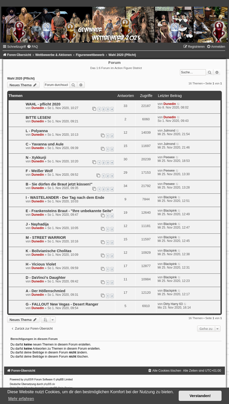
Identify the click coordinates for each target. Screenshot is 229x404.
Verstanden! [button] (200, 396)
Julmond (169, 130)
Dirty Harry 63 (173, 304)
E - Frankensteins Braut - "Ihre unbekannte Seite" (69, 211)
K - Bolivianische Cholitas (48, 251)
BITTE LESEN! (38, 117)
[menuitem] (32, 46)
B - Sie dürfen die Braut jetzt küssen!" (59, 184)
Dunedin (38, 108)
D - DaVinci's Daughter (46, 277)
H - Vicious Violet (41, 264)
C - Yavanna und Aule (45, 144)
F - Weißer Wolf (39, 171)
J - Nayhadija (37, 224)
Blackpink (170, 197)
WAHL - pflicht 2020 (43, 104)
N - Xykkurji (36, 157)
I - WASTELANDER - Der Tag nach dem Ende (65, 197)
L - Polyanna (37, 131)
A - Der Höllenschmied (45, 291)
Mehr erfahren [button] (21, 399)
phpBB (28, 379)
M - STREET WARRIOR (46, 237)
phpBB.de (49, 384)
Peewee (169, 157)
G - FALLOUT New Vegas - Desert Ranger (62, 304)
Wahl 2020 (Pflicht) (21, 78)
